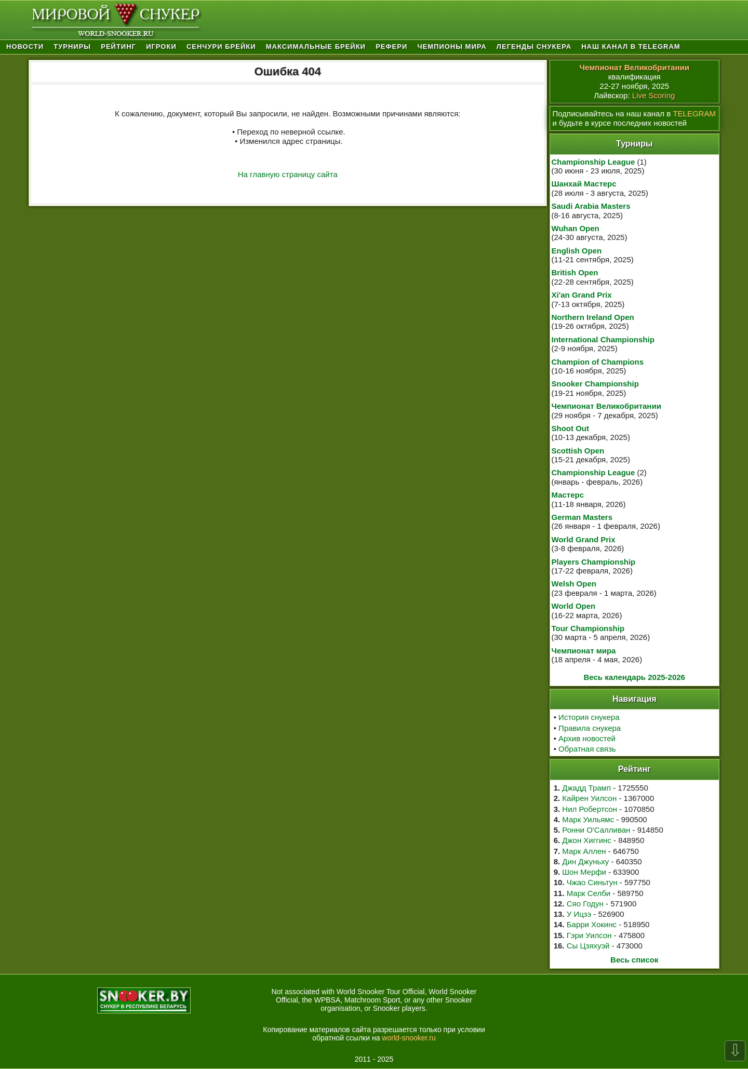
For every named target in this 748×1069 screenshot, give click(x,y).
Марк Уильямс (588, 819)
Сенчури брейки (221, 46)
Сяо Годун (585, 903)
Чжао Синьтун (592, 882)
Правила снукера (589, 728)
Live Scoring (653, 95)
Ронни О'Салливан (596, 829)
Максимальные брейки (316, 46)
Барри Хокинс (592, 924)
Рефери (391, 46)
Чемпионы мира (451, 46)
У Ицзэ (579, 914)
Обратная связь (587, 748)
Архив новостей (587, 738)
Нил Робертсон (589, 809)
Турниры (72, 46)
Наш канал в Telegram (630, 46)
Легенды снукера (534, 46)
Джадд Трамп (586, 787)
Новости (25, 46)
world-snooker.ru (409, 1038)
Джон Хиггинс (586, 840)
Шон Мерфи (584, 871)
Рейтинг (118, 46)
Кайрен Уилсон (589, 798)
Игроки (161, 46)
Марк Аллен (584, 851)
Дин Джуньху (585, 861)
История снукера (588, 717)
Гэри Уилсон (589, 935)
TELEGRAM (694, 113)
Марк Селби (588, 893)
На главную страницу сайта (288, 174)
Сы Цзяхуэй (588, 945)
